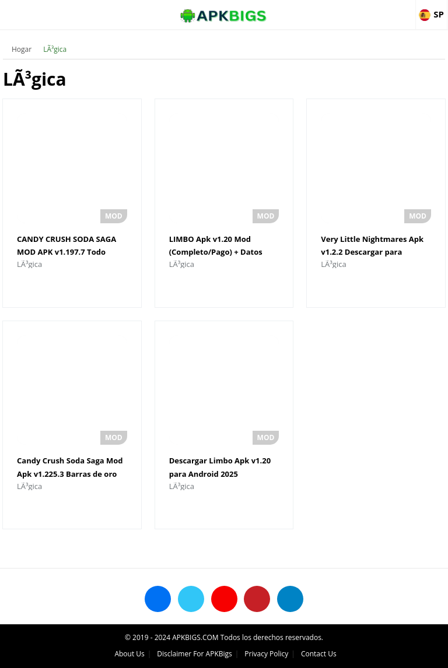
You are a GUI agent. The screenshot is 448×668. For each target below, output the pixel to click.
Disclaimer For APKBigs (194, 654)
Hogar (22, 49)
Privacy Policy (266, 654)
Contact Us (319, 654)
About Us (129, 654)
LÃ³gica (54, 49)
